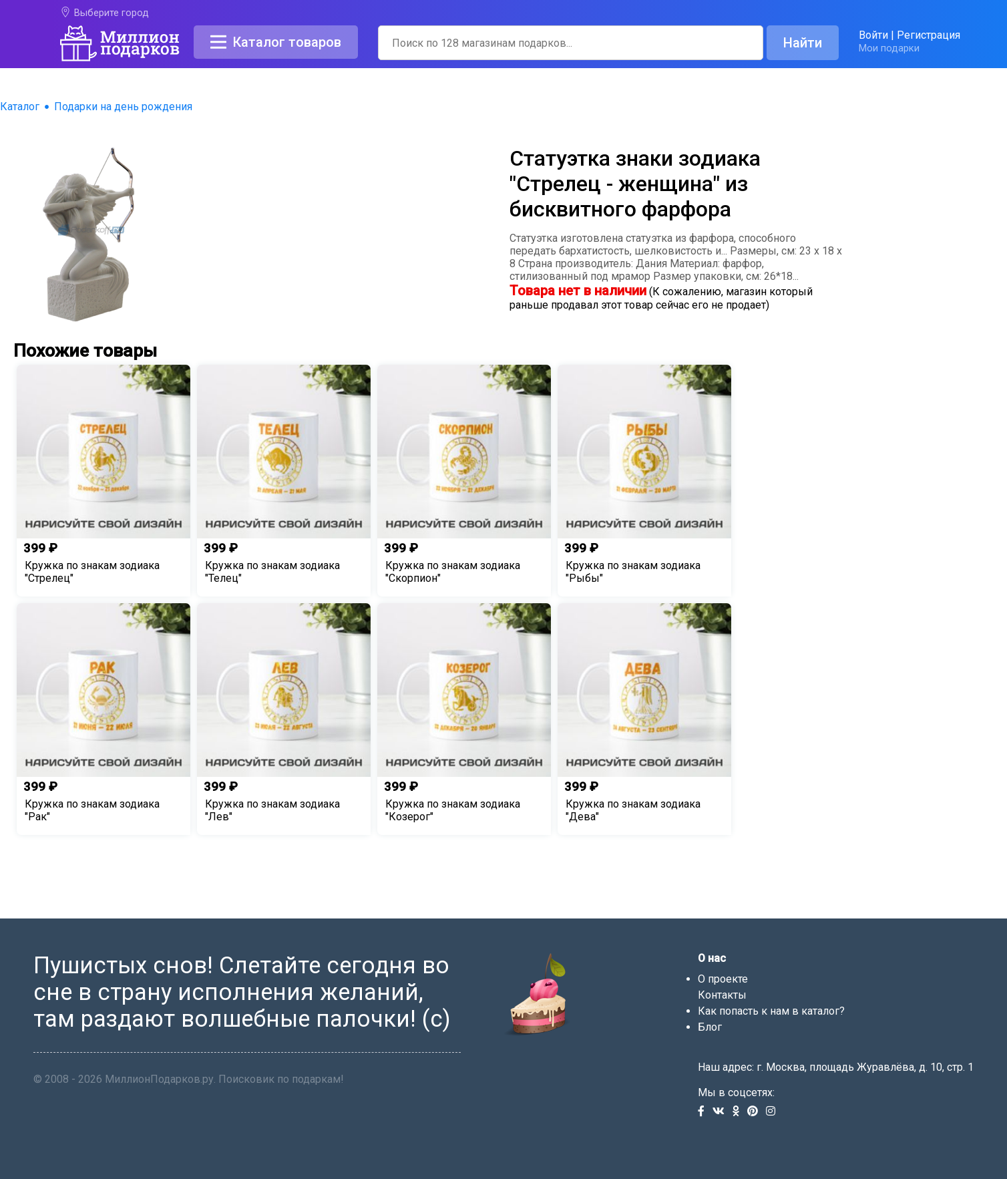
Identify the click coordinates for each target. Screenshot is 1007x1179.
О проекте (723, 979)
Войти (873, 35)
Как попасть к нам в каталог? (771, 1011)
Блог (710, 1027)
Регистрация (928, 35)
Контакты (722, 995)
